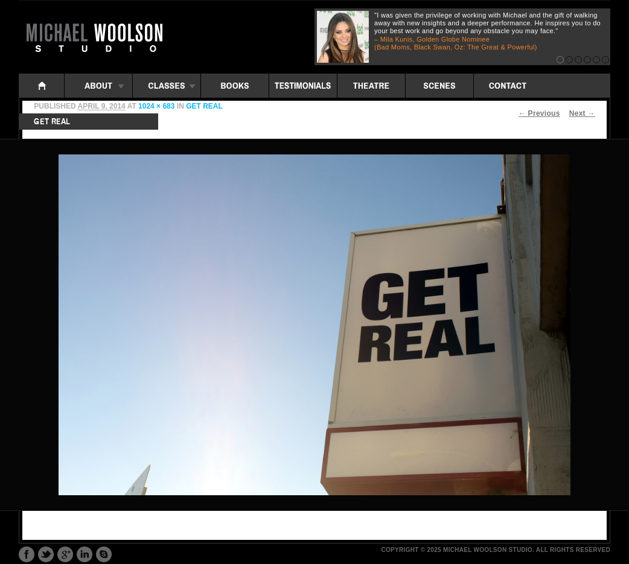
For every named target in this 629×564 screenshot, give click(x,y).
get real (204, 106)
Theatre (371, 86)
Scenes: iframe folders (439, 86)
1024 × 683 (156, 106)
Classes (166, 86)
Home (41, 86)
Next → (582, 113)
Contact (507, 86)
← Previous (539, 113)
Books (235, 86)
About (98, 86)
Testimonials (303, 86)
